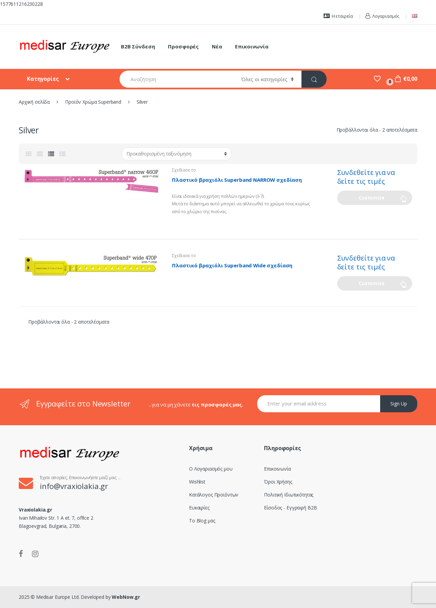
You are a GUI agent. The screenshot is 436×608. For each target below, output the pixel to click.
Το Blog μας (202, 520)
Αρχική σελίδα (34, 102)
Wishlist (197, 481)
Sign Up (398, 403)
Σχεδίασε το (184, 170)
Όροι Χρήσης (278, 481)
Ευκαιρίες (199, 507)
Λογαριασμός (382, 16)
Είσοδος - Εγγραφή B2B (290, 507)
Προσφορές (183, 46)
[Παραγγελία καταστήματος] (176, 153)
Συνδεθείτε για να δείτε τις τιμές (366, 177)
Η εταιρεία (338, 16)
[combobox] (176, 79)
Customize (372, 197)
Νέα (217, 46)
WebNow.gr (125, 597)
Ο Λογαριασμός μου (211, 468)
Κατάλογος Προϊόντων (213, 494)
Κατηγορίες (43, 79)
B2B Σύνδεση (138, 46)
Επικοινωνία (251, 46)
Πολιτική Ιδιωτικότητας (288, 494)
